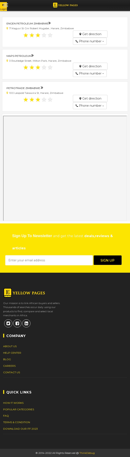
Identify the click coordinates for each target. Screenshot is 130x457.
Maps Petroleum (20, 54)
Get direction (90, 34)
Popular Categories (18, 409)
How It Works (13, 402)
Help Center (12, 352)
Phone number (90, 41)
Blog (7, 359)
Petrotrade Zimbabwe (25, 87)
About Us (10, 346)
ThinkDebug (87, 452)
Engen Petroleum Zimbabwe (29, 22)
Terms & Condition (16, 422)
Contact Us (11, 372)
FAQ (6, 415)
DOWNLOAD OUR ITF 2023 (20, 428)
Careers (9, 365)
